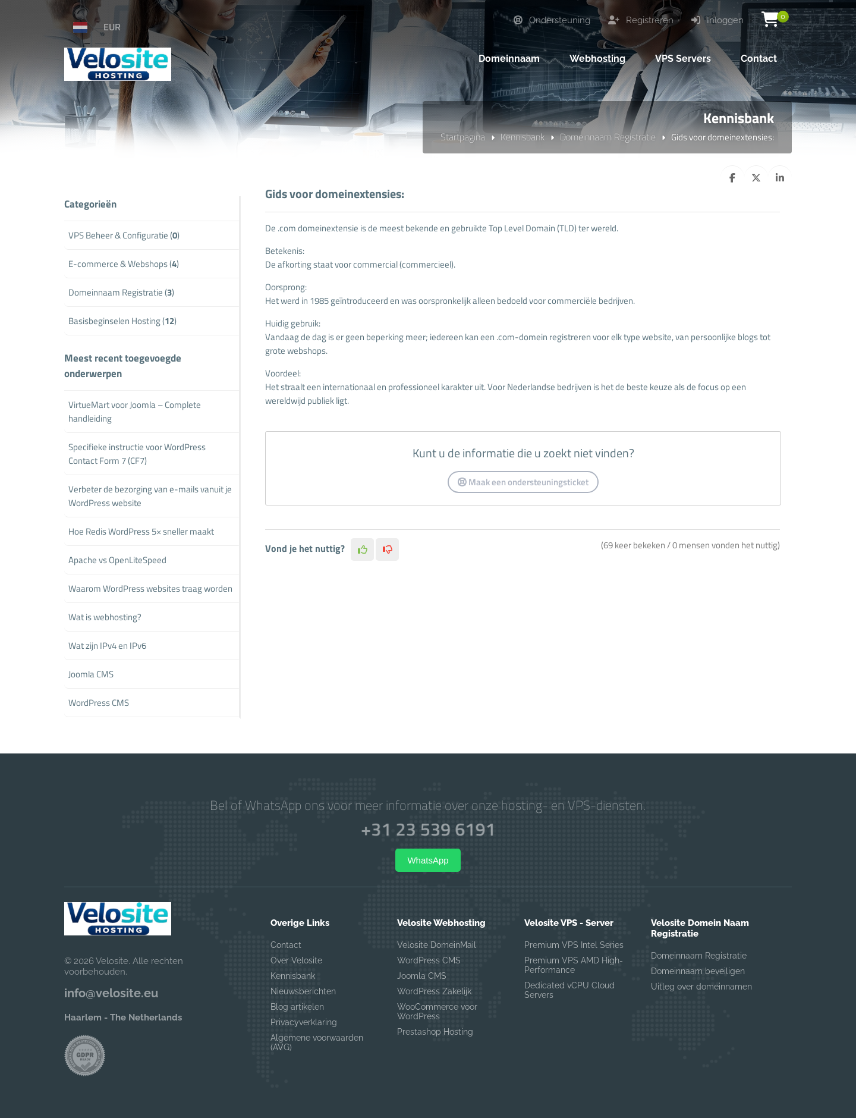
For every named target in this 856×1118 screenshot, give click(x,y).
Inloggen (717, 20)
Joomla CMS (421, 976)
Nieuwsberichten (303, 991)
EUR (112, 27)
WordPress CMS (429, 960)
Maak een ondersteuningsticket (523, 482)
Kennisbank (523, 137)
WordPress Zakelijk (434, 991)
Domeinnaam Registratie (608, 137)
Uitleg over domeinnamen (701, 986)
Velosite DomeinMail (436, 945)
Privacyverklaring (303, 1022)
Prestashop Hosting (435, 1032)
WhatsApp (427, 860)
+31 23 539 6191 (428, 829)
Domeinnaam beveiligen (698, 971)
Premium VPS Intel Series (574, 945)
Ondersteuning (552, 20)
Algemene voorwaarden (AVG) (316, 1042)
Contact (285, 945)
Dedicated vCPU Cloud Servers (569, 990)
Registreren (641, 20)
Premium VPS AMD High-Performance (573, 965)
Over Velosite (296, 960)
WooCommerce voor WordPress (437, 1011)
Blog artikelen (297, 1007)
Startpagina (462, 137)
